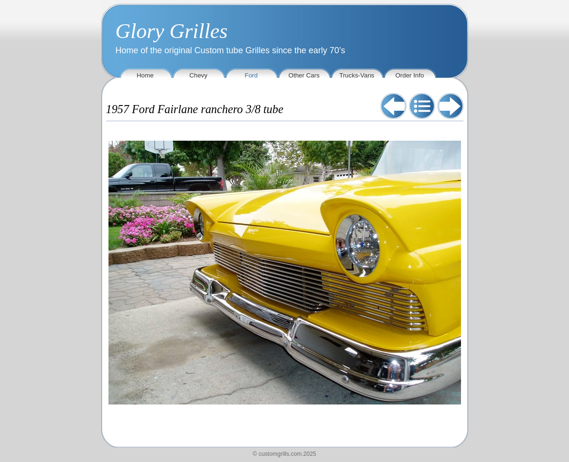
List (422, 106)
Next (450, 106)
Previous (393, 106)
